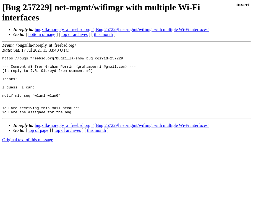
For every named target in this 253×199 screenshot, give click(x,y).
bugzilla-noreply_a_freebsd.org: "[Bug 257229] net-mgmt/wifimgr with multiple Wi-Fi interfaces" (122, 29)
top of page (38, 142)
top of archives (74, 34)
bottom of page (41, 34)
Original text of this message (27, 151)
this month (103, 34)
